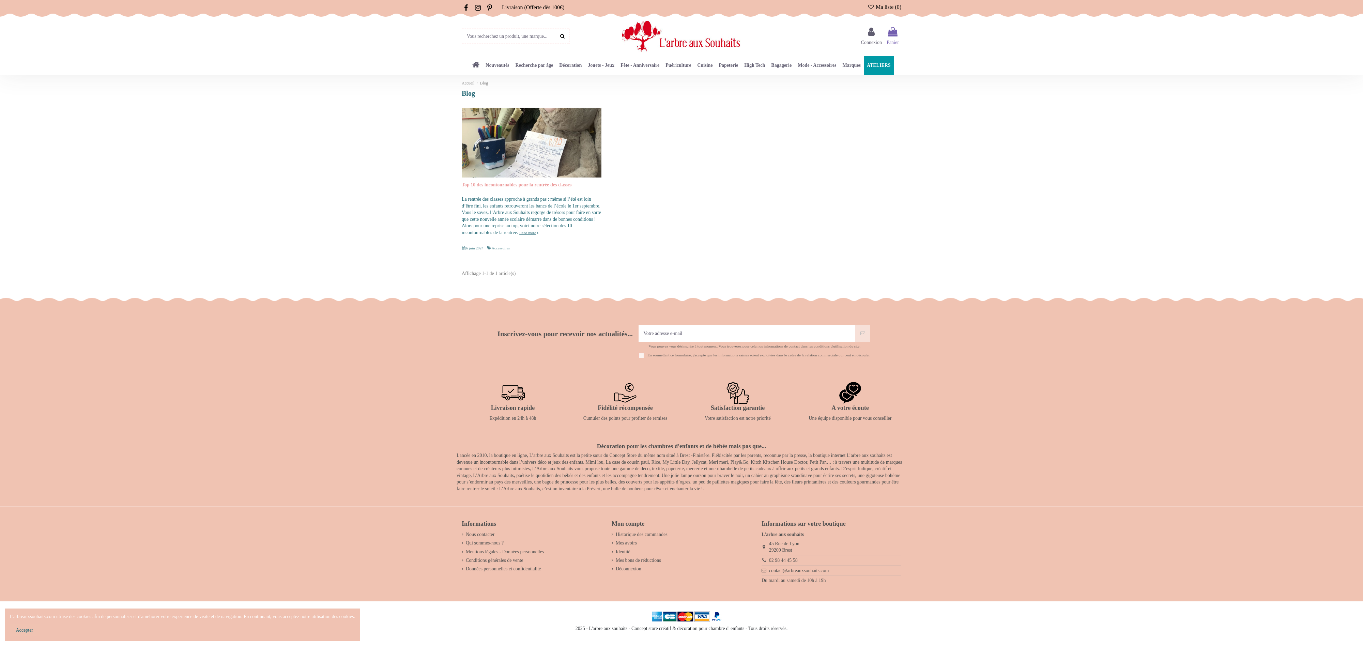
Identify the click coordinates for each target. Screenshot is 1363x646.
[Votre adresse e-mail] (747, 333)
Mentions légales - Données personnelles (505, 551)
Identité (623, 551)
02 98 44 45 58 (783, 560)
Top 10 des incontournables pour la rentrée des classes (517, 184)
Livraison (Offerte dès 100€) (533, 7)
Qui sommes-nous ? (485, 542)
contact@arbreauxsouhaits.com (799, 570)
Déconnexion (628, 568)
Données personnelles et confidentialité (503, 568)
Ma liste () (884, 7)
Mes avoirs (626, 542)
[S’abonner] (862, 333)
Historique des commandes (642, 534)
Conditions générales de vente (494, 560)
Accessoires (501, 248)
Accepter (24, 630)
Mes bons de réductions (638, 560)
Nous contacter (480, 534)
